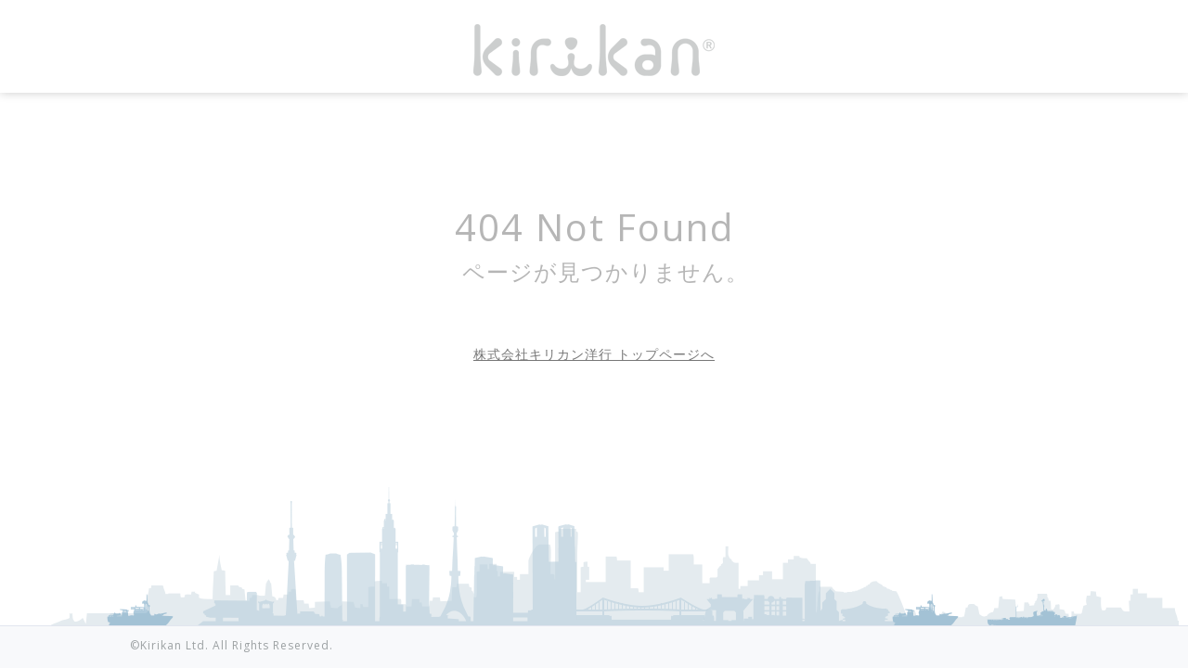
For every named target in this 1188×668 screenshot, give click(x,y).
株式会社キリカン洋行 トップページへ (594, 354)
